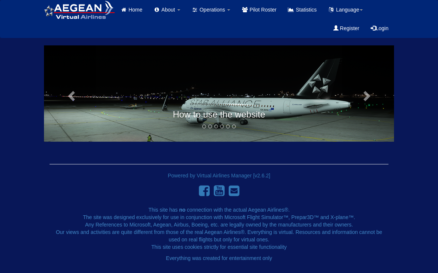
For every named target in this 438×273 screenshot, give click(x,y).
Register (346, 28)
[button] (70, 93)
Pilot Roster (258, 10)
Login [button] (379, 28)
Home (131, 10)
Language (345, 10)
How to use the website (219, 114)
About (166, 10)
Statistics (302, 10)
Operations (210, 10)
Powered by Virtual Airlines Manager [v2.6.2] (219, 176)
